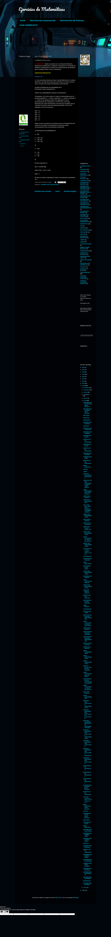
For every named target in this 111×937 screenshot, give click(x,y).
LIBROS (82, 239)
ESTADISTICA (84, 223)
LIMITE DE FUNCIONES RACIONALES (87, 476)
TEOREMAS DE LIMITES (87, 577)
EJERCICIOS (86, 420)
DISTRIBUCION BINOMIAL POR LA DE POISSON (85, 188)
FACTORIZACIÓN (85, 230)
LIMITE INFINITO (86, 606)
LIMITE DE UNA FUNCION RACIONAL (87, 633)
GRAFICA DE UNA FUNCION (86, 597)
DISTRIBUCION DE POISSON (85, 196)
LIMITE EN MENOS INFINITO (86, 591)
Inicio (22, 20)
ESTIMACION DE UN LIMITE (87, 567)
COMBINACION (45, 184)
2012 (83, 381)
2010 (83, 385)
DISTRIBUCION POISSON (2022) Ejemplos (87, 411)
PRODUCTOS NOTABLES (84, 253)
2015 (83, 374)
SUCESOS (83, 267)
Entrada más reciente (43, 191)
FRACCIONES (84, 232)
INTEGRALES (87, 880)
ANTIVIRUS (83, 169)
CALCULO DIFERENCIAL (84, 174)
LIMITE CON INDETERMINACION (87, 516)
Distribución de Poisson (72, 20)
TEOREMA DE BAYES (84, 269)
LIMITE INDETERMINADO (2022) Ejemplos (87, 492)
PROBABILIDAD (54, 184)
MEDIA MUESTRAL (87, 466)
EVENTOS (83, 228)
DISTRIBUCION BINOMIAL (84, 183)
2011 (83, 383)
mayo (85, 400)
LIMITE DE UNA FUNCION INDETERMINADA (87, 617)
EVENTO (85, 811)
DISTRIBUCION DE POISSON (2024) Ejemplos (87, 404)
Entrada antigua (70, 191)
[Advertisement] (59, 41)
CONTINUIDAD (87, 556)
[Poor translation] (6, 911)
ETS (81, 226)
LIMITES (82, 241)
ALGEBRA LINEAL (85, 166)
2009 (83, 890)
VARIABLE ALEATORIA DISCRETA (83, 282)
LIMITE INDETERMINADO (87, 697)
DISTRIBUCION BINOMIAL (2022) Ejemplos (87, 787)
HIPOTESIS (86, 415)
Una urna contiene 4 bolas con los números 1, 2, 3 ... (87, 799)
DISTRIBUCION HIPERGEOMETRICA (86, 207)
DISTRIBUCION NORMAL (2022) (87, 835)
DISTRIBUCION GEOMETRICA (84, 203)
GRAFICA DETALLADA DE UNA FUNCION (87, 668)
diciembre (86, 387)
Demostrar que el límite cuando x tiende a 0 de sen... (87, 551)
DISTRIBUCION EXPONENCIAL (84, 200)
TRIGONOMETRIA (85, 272)
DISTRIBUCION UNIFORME (84, 215)
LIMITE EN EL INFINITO (87, 496)
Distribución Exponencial (42, 20)
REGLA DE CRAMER (86, 260)
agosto (85, 398)
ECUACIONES (84, 218)
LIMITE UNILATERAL (87, 563)
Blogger (76, 897)
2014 (83, 376)
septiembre (86, 394)
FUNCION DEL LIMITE (87, 612)
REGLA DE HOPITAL (86, 692)
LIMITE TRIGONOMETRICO (87, 652)
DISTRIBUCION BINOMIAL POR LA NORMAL (85, 192)
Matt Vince (59, 897)
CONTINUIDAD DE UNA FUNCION (87, 602)
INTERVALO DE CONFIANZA (87, 429)
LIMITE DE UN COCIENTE (87, 523)
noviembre (86, 390)
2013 (83, 378)
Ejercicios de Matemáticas (42, 9)
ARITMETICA (83, 171)
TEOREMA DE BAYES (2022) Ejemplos (87, 815)
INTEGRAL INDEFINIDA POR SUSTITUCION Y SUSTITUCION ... (87, 714)
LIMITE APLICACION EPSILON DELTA (87, 674)
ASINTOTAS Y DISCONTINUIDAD (87, 501)
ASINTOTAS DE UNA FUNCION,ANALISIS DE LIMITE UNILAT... (87, 484)
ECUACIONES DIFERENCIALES (85, 221)
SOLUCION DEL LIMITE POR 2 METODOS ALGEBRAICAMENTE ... (87, 508)
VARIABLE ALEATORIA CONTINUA (83, 277)
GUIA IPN (82, 234)
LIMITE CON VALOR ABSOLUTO (87, 528)
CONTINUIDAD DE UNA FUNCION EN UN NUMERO (87, 681)
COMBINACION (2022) (87, 457)
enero (85, 887)
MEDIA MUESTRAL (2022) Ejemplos (87, 807)
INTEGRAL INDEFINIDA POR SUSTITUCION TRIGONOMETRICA (87, 734)
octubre (85, 392)
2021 (83, 369)
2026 (83, 367)
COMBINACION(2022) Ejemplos (87, 865)
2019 (83, 372)
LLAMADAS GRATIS (85, 244)
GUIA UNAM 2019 (28, 25)
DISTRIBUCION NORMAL (84, 212)
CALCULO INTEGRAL (83, 177)
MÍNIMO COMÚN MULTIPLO (84, 248)
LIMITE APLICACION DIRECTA (87, 581)
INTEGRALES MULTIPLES (84, 237)
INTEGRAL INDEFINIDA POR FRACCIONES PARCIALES (87, 752)
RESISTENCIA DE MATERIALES (85, 264)
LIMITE (85, 471)
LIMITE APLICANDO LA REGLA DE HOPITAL (87, 539)
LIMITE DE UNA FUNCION (87, 559)
